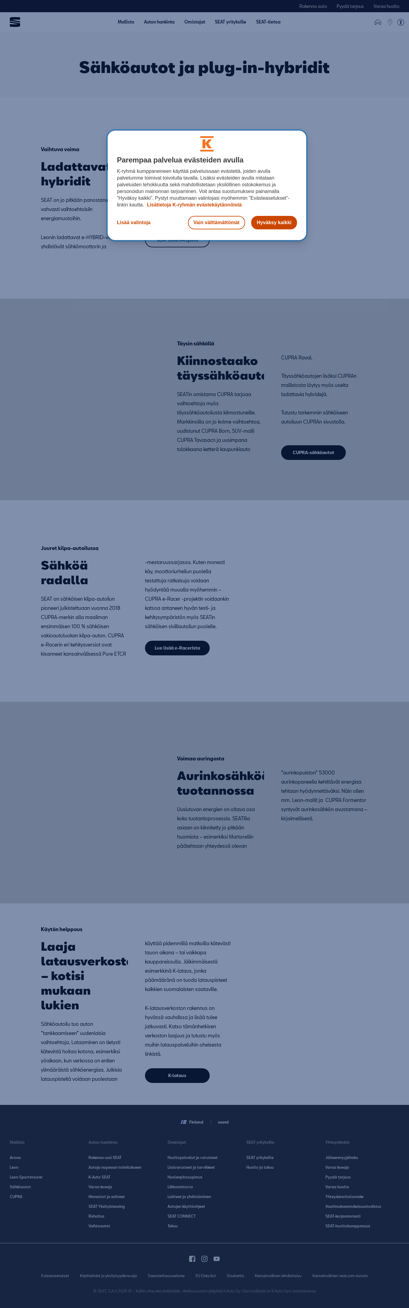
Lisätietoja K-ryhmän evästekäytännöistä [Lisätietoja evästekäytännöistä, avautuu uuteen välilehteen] (194, 204)
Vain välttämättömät (217, 222)
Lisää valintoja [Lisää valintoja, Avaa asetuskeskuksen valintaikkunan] (133, 222)
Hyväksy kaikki (274, 222)
